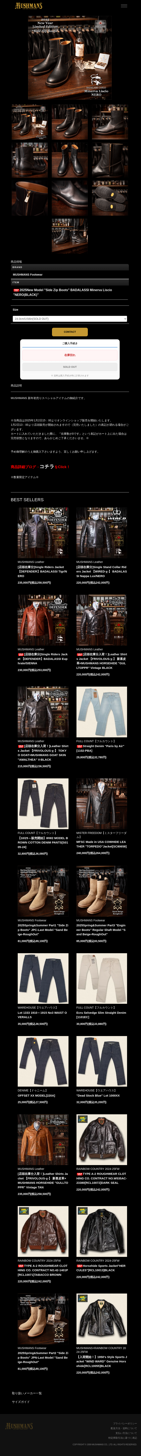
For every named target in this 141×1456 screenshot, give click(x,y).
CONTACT (70, 332)
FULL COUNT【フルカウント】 (96, 741)
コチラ (46, 466)
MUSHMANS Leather (31, 562)
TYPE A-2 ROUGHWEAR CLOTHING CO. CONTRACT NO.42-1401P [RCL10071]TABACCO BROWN (43, 1270)
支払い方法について (126, 1433)
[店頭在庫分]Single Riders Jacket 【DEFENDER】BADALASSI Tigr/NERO (42, 571)
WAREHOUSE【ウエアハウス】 (38, 1007)
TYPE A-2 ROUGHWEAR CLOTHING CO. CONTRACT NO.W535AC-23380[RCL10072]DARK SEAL (101, 1178)
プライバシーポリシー (125, 1423)
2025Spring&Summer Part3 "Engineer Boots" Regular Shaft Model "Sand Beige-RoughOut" (101, 930)
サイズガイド (21, 1401)
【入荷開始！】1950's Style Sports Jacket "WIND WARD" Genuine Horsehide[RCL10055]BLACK (101, 1361)
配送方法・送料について (124, 1428)
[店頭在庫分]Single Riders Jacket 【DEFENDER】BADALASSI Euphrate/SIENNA (43, 659)
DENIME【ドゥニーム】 (33, 1090)
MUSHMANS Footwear (32, 920)
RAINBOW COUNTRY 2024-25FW (98, 1168)
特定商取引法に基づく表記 (122, 1437)
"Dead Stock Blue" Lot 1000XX (98, 1095)
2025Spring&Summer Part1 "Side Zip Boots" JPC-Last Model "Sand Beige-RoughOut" (43, 930)
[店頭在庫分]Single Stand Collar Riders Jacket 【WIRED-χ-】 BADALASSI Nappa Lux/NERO (101, 571)
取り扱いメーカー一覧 (27, 1393)
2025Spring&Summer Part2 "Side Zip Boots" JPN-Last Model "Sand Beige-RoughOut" (43, 1357)
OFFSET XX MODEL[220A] (36, 1095)
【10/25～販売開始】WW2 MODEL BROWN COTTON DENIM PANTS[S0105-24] (43, 842)
